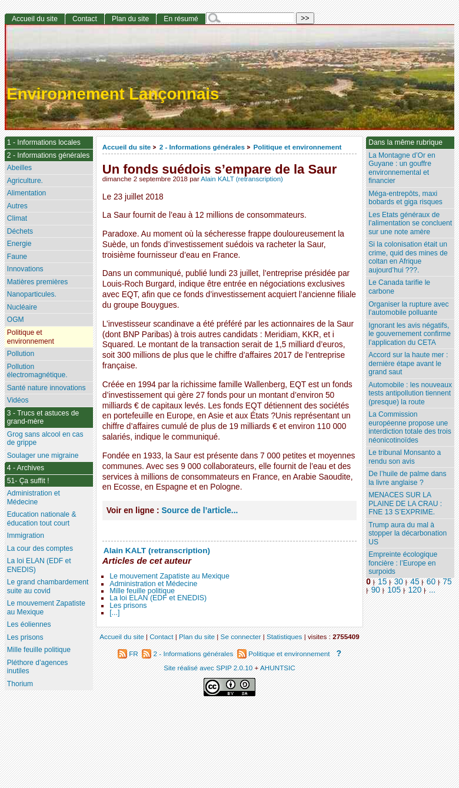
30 (398, 581)
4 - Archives (25, 468)
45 (414, 581)
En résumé (181, 19)
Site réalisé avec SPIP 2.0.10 (208, 667)
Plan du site (130, 19)
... (432, 590)
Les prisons (128, 605)
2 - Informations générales (202, 147)
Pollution (20, 354)
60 (431, 581)
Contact (84, 19)
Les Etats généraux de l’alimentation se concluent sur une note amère (410, 223)
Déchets (20, 231)
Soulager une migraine (43, 455)
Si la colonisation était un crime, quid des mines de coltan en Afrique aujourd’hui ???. (407, 257)
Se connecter (241, 636)
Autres (17, 206)
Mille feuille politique (142, 591)
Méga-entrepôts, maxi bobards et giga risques (405, 198)
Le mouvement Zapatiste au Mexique (169, 576)
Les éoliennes (29, 624)
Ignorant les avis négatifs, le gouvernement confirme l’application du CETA (409, 334)
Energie (19, 244)
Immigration (25, 535)
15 (382, 581)
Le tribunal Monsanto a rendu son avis (404, 457)
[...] (114, 613)
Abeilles (19, 168)
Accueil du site (126, 147)
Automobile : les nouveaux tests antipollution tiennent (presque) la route (410, 393)
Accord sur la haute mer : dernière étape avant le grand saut (408, 363)
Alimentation (26, 193)
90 (375, 590)
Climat (17, 218)
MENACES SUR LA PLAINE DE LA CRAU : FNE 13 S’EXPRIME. (405, 503)
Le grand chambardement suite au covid (48, 586)
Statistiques (284, 636)
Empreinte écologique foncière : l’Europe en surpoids (402, 563)
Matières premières (37, 282)
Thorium (20, 684)
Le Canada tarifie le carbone (399, 286)
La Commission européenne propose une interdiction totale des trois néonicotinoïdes (409, 427)
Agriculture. (25, 181)
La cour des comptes (40, 548)
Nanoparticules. (31, 294)
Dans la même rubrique (405, 142)
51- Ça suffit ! (28, 481)
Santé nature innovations (46, 388)
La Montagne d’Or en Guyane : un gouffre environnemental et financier (401, 168)
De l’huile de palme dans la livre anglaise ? (407, 478)
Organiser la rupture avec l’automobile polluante (408, 308)
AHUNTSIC (277, 667)
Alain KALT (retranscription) (242, 178)
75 (447, 581)
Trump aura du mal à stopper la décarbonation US (407, 533)
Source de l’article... (199, 510)
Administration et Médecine (153, 584)
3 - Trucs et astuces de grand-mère (43, 417)
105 (394, 590)
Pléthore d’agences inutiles (37, 667)
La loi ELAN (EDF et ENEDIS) (158, 598)
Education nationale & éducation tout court (41, 518)
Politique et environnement (297, 147)
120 (414, 590)
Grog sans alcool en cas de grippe (45, 438)
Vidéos (18, 400)
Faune (17, 256)
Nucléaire (22, 307)
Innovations (25, 269)
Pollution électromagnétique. (37, 371)
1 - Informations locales (44, 142)
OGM (15, 319)
